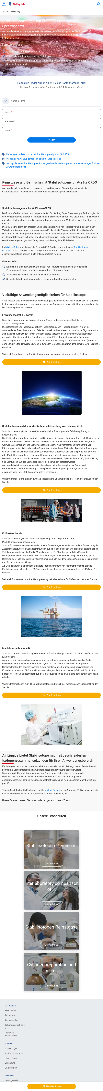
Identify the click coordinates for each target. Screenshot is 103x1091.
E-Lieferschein (11, 1068)
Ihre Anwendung (12, 1020)
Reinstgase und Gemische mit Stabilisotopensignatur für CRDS (37, 154)
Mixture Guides (52, 790)
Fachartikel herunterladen (11, 1034)
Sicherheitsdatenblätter (14, 1026)
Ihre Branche (10, 1015)
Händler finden (11, 1058)
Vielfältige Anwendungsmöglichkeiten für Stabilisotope (34, 159)
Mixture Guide (12, 247)
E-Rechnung (10, 1063)
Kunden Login (11, 1048)
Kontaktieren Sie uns (14, 1053)
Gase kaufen (10, 1010)
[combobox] (99, 4)
